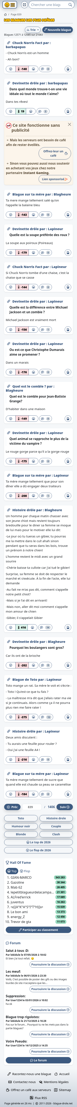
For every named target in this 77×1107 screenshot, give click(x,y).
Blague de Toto (25, 679)
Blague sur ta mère (28, 194)
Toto (21, 818)
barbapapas (16, 47)
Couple (56, 826)
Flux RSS (38, 1098)
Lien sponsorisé (55, 179)
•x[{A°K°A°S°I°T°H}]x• (27, 907)
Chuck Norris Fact (27, 43)
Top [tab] (12, 871)
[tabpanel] (38, 899)
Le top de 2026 (38, 842)
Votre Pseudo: (16, 1041)
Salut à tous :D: (17, 951)
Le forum (38, 1060)
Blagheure (62, 194)
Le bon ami (19, 912)
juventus (17, 902)
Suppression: (15, 996)
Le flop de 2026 (38, 850)
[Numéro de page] (32, 807)
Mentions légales (54, 1082)
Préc (12, 807)
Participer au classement (38, 930)
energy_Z (18, 917)
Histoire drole (56, 818)
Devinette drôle (26, 83)
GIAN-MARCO (21, 877)
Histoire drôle (24, 510)
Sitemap (62, 1090)
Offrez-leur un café (55, 153)
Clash (56, 834)
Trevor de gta (21, 921)
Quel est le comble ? (29, 386)
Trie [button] (31, 30)
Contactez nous (22, 1082)
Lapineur (55, 229)
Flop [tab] (25, 871)
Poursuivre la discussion (50, 964)
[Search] (47, 5)
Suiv (65, 807)
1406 (51, 807)
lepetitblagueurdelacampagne (33, 892)
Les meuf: (13, 971)
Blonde (21, 834)
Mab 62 (16, 887)
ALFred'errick (21, 897)
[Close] (69, 124)
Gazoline (17, 882)
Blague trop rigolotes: (22, 1017)
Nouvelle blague (57, 30)
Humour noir (21, 826)
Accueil (61, 1074)
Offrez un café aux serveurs (28, 1090)
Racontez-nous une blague (29, 1074)
